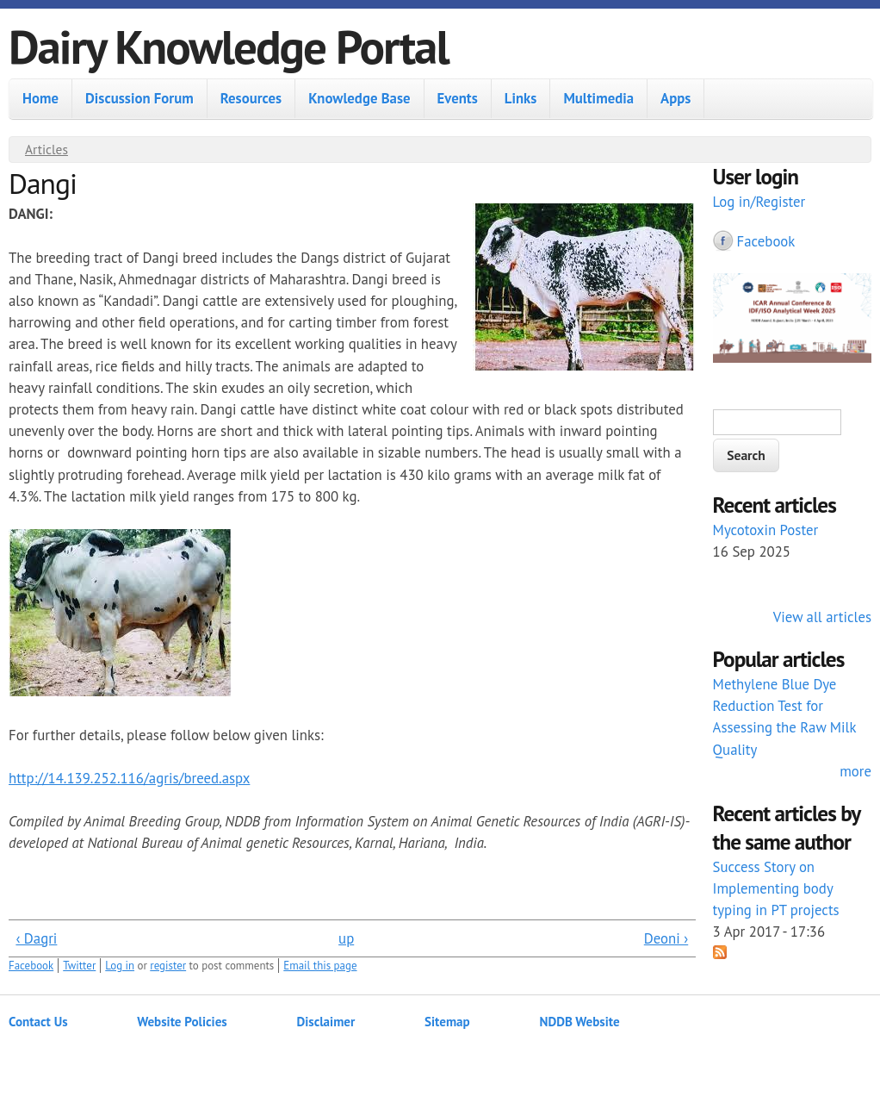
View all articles (822, 617)
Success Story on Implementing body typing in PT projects (776, 888)
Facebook (31, 965)
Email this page (319, 965)
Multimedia (598, 98)
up (346, 938)
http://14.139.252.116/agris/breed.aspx (129, 778)
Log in (119, 965)
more (855, 771)
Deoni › (666, 938)
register (168, 965)
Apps (675, 98)
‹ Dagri (36, 938)
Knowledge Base (359, 98)
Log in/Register (759, 201)
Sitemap (447, 1021)
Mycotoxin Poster (766, 529)
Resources (251, 98)
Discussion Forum (139, 98)
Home (40, 98)
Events (457, 98)
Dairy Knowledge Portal (229, 46)
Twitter (79, 965)
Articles (46, 149)
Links (521, 98)
